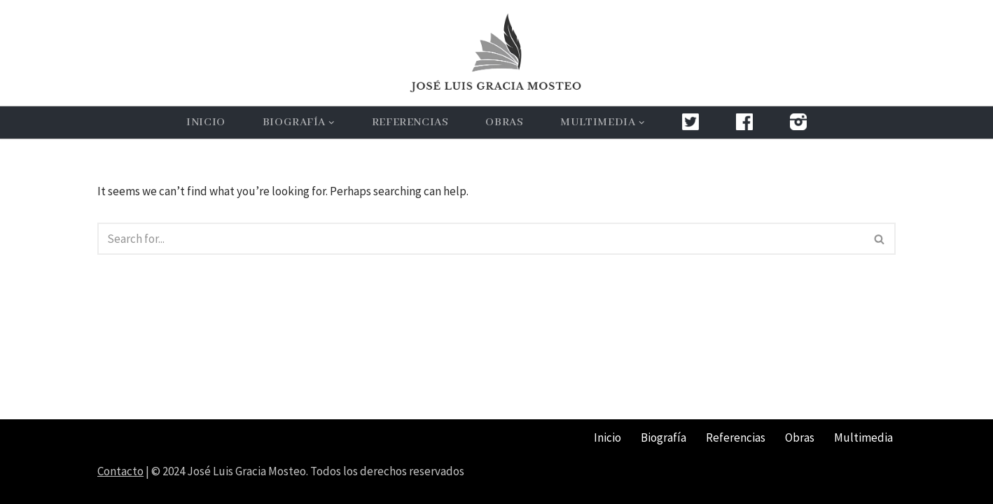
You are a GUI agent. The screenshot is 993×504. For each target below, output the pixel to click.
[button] (331, 123)
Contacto (120, 471)
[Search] (480, 239)
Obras (504, 122)
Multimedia (863, 437)
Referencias (410, 122)
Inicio (205, 122)
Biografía (663, 437)
